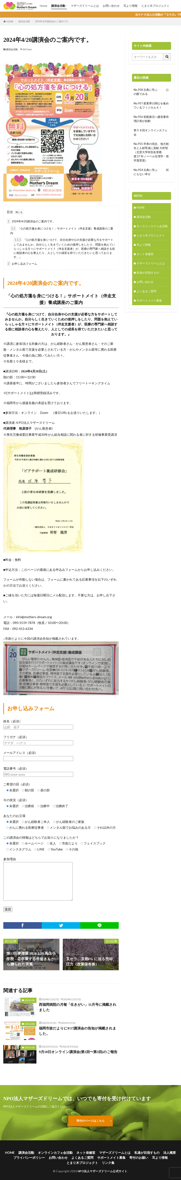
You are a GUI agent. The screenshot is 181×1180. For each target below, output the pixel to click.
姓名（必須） (12, 721)
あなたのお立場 (14, 816)
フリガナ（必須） (15, 737)
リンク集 (108, 1163)
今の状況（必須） (15, 800)
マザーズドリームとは (85, 5)
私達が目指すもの (148, 273)
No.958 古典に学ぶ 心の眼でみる (151, 92)
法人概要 (169, 1153)
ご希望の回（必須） (17, 784)
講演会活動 (58, 5)
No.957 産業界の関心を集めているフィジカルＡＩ (151, 105)
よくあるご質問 (146, 291)
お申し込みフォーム (22, 263)
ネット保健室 (145, 254)
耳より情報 (130, 5)
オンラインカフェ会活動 (152, 226)
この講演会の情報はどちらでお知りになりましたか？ (41, 837)
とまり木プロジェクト (155, 5)
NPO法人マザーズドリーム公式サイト (102, 1171)
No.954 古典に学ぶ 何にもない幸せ (151, 172)
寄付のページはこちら (91, 1121)
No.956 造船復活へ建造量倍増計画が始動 (151, 119)
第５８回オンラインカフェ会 (150, 132)
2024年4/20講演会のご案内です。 (53, 21)
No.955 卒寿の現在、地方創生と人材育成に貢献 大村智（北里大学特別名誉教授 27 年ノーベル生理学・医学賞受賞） (151, 152)
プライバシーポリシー (29, 1158)
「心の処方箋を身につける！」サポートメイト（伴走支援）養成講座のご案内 (61, 230)
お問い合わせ (111, 5)
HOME (9, 21)
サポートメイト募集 (149, 301)
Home (43, 5)
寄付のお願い (138, 1158)
